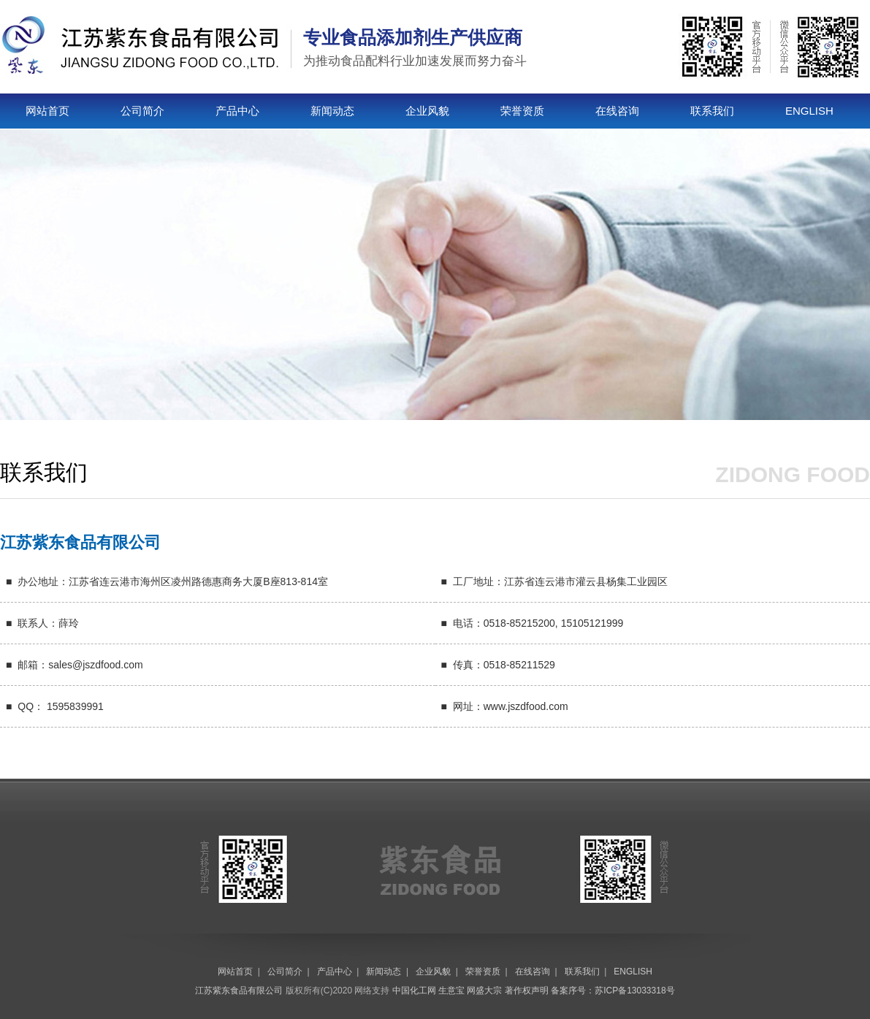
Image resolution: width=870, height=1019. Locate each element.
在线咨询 (617, 110)
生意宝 (451, 990)
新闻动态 (332, 110)
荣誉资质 (522, 110)
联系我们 (712, 110)
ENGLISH (809, 110)
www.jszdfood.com (526, 706)
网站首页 (47, 110)
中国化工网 (414, 990)
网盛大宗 (484, 990)
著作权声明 (527, 990)
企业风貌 (427, 110)
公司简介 (142, 110)
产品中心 (237, 110)
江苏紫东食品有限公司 (239, 990)
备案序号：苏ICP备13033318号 (612, 990)
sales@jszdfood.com (95, 665)
